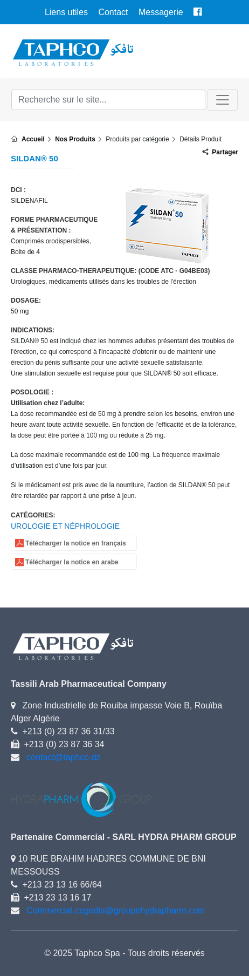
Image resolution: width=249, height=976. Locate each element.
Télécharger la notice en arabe (72, 562)
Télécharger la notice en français (75, 543)
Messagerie (161, 12)
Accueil (33, 139)
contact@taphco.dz (63, 757)
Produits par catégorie (137, 139)
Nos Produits (75, 139)
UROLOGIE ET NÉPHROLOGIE (65, 526)
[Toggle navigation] (223, 100)
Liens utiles (66, 12)
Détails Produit (200, 139)
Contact (113, 12)
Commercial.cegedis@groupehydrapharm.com (115, 910)
